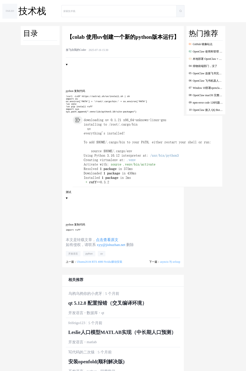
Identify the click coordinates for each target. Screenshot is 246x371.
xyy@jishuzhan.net (111, 249)
